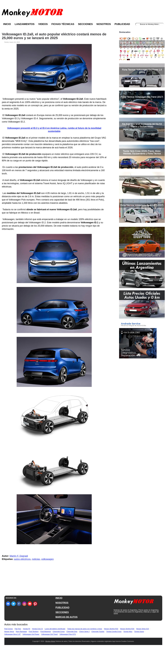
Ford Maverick (46, 631)
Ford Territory (34, 631)
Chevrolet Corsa (59, 631)
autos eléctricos (22, 559)
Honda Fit (26, 629)
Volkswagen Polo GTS (68, 634)
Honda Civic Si (37, 629)
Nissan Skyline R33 (111, 629)
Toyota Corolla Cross (113, 631)
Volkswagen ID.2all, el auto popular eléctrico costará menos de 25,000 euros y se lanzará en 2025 (54, 36)
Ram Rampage (21, 631)
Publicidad (122, 24)
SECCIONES (62, 612)
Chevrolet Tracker (97, 631)
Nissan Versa (9, 631)
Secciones (85, 24)
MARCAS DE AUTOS (66, 617)
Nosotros (103, 24)
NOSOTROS (61, 602)
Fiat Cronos (8, 629)
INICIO (58, 598)
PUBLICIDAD (62, 607)
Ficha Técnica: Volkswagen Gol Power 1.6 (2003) (142, 70)
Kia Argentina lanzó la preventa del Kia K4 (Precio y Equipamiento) (142, 125)
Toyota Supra (139, 631)
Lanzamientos (25, 24)
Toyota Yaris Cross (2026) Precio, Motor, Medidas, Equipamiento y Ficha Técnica (142, 152)
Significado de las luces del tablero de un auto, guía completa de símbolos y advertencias (142, 43)
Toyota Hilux (127, 631)
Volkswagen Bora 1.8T (12, 634)
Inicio (7, 24)
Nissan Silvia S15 (142, 629)
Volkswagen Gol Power (31, 634)
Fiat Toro (18, 629)
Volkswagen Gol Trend (49, 634)
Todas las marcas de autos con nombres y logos (84, 629)
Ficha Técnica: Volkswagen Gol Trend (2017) (142, 97)
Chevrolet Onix (72, 631)
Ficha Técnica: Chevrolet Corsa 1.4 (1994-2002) (142, 178)
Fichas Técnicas (62, 24)
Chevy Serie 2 (84, 631)
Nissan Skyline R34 (127, 629)
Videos (43, 24)
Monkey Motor (50, 641)
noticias (36, 559)
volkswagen (47, 559)
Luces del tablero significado (55, 629)
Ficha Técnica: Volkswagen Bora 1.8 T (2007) (141, 205)
